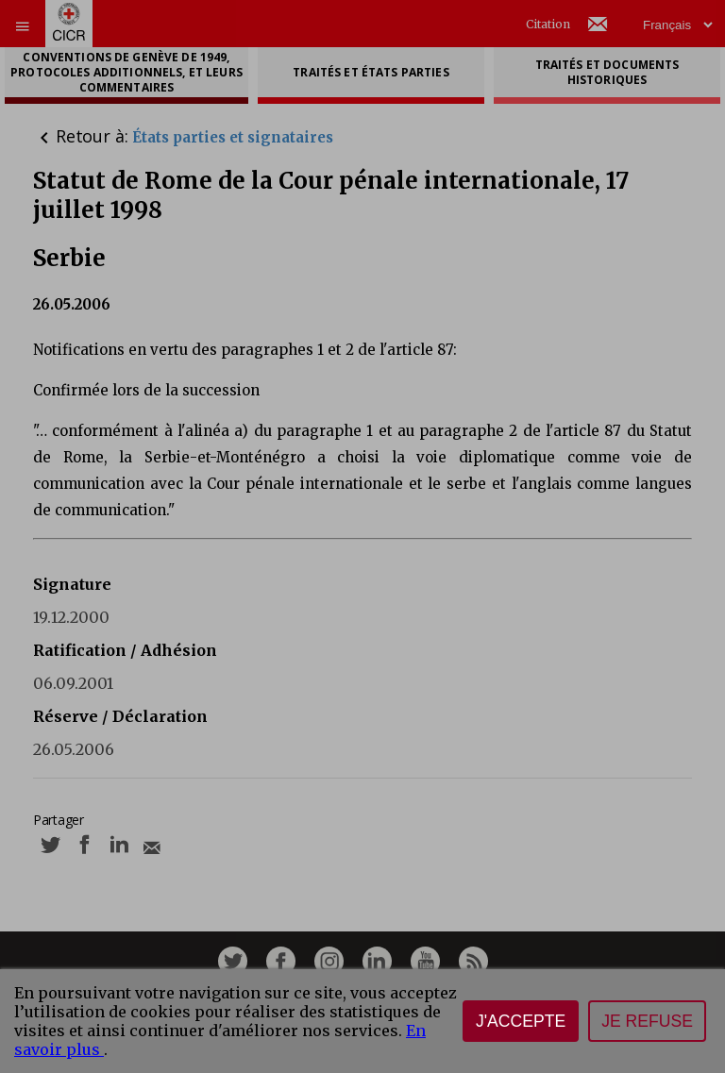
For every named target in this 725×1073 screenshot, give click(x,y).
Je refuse (647, 1021)
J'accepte (520, 1021)
